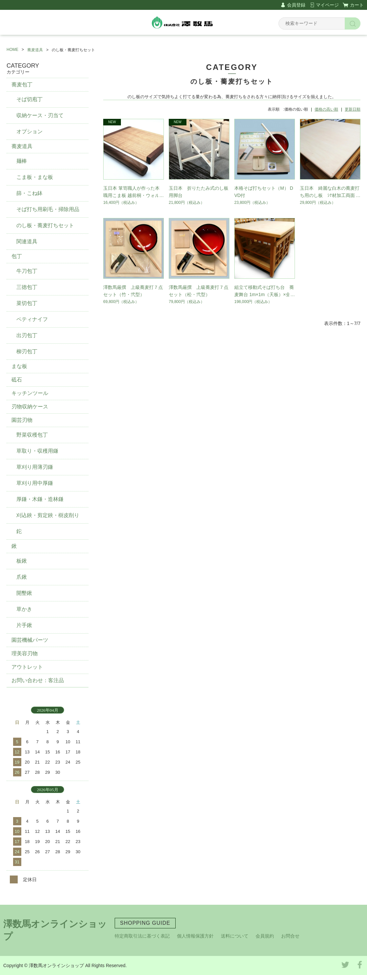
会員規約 (265, 936)
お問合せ (290, 936)
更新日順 (352, 109)
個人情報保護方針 (195, 936)
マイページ (327, 5)
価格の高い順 (326, 109)
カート (357, 5)
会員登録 (296, 5)
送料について (234, 936)
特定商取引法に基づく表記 (142, 936)
